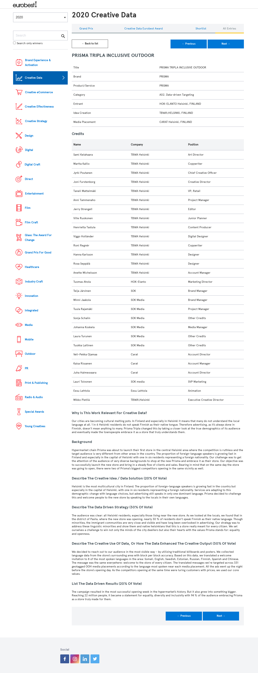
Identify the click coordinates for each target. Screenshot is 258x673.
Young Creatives (35, 426)
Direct (29, 179)
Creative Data (33, 78)
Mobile (29, 339)
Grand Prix (86, 28)
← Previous (189, 43)
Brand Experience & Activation (38, 63)
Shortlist (201, 28)
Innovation (31, 296)
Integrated (31, 310)
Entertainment (34, 193)
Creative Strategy (36, 121)
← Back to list (90, 43)
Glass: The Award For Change (38, 237)
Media (28, 325)
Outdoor (30, 354)
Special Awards (34, 411)
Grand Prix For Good (38, 252)
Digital (29, 150)
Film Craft (31, 222)
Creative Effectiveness (39, 106)
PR (26, 368)
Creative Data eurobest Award (143, 28)
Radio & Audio (34, 397)
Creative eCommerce (39, 92)
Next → (226, 43)
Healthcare (32, 267)
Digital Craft (32, 164)
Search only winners (28, 43)
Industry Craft (34, 281)
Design (29, 135)
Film (27, 208)
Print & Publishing (36, 383)
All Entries (229, 28)
